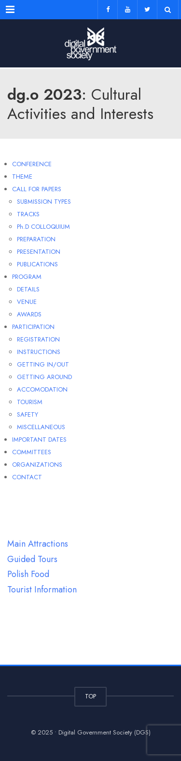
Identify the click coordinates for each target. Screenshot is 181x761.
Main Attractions (37, 544)
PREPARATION (36, 239)
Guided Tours (32, 559)
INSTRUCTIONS (38, 351)
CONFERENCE (32, 164)
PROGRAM (27, 276)
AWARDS (29, 314)
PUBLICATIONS (37, 264)
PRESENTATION (38, 251)
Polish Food (28, 574)
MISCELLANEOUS (41, 427)
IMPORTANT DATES (39, 439)
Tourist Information (42, 589)
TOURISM (29, 402)
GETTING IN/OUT (43, 364)
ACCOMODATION (42, 389)
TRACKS (28, 214)
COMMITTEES (31, 452)
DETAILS (28, 289)
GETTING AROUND (44, 376)
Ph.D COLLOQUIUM (43, 226)
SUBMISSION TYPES (44, 201)
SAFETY (27, 414)
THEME (22, 176)
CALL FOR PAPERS (36, 189)
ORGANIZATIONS (37, 464)
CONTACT (27, 477)
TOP (90, 696)
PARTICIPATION (33, 326)
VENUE (27, 301)
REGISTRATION (38, 339)
